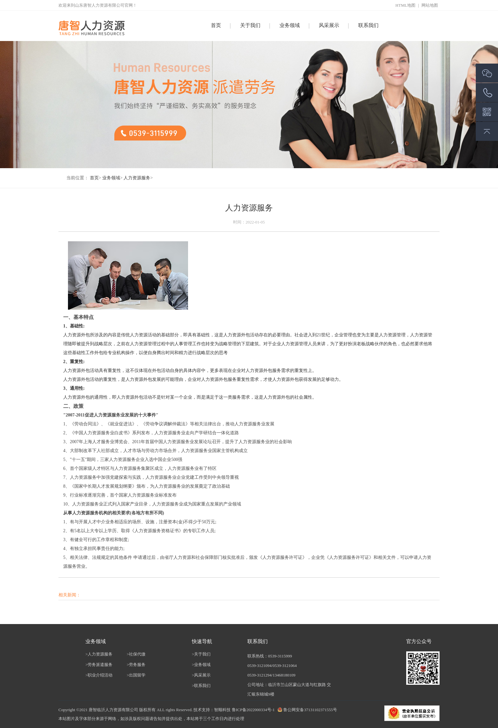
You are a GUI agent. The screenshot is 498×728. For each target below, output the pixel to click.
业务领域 (111, 177)
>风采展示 (201, 675)
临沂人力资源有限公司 (117, 709)
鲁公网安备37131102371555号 (310, 709)
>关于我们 (201, 654)
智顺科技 (222, 709)
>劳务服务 (136, 664)
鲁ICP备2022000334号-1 (253, 709)
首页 (216, 25)
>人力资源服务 (98, 654)
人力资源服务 (137, 177)
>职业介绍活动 (98, 675)
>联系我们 (201, 685)
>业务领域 (201, 664)
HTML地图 (405, 5)
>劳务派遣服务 (98, 664)
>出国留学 (136, 675)
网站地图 (429, 5)
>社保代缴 (136, 654)
